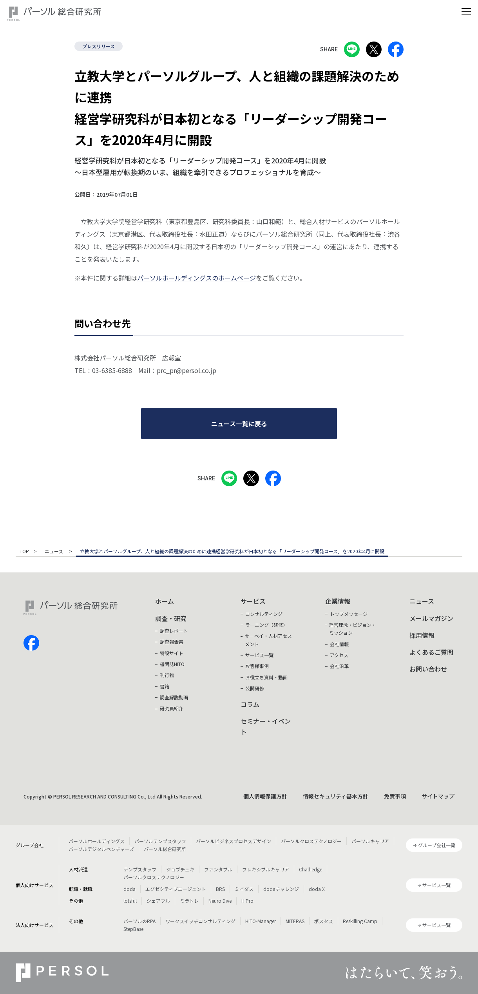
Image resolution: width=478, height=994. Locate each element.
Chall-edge (310, 869)
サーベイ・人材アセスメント (268, 639)
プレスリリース (98, 46)
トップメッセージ (349, 613)
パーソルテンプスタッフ (160, 841)
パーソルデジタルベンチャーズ (101, 849)
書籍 (164, 686)
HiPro (247, 900)
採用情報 (422, 635)
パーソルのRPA (139, 921)
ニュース (54, 551)
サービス (253, 601)
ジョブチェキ (180, 869)
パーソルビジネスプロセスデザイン (233, 841)
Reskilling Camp (360, 921)
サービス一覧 (259, 655)
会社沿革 (339, 666)
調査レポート (174, 630)
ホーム (164, 601)
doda (129, 888)
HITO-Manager (260, 921)
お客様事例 (257, 666)
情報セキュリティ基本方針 (335, 796)
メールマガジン (431, 618)
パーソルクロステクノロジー (311, 841)
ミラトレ (189, 900)
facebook (31, 643)
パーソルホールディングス (97, 841)
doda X (317, 888)
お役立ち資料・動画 (266, 677)
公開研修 (254, 688)
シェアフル (158, 900)
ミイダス (244, 888)
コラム (250, 704)
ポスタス (323, 921)
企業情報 (337, 601)
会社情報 (339, 644)
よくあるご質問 (431, 652)
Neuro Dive (220, 900)
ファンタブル (218, 869)
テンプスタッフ (139, 869)
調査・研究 (170, 618)
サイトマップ (438, 796)
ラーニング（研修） (266, 624)
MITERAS (295, 921)
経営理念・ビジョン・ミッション (352, 628)
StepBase (133, 928)
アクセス (339, 655)
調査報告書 (171, 641)
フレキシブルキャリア (265, 869)
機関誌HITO (172, 664)
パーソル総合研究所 (165, 849)
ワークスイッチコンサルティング (200, 921)
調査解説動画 (174, 697)
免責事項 (395, 796)
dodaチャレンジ (281, 888)
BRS (220, 888)
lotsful (130, 900)
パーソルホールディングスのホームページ (196, 277)
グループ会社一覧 (436, 845)
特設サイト (171, 653)
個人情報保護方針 (265, 796)
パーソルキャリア (370, 841)
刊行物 (167, 675)
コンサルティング (263, 613)
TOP (24, 551)
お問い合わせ (428, 669)
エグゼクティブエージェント (175, 888)
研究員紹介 (171, 708)
